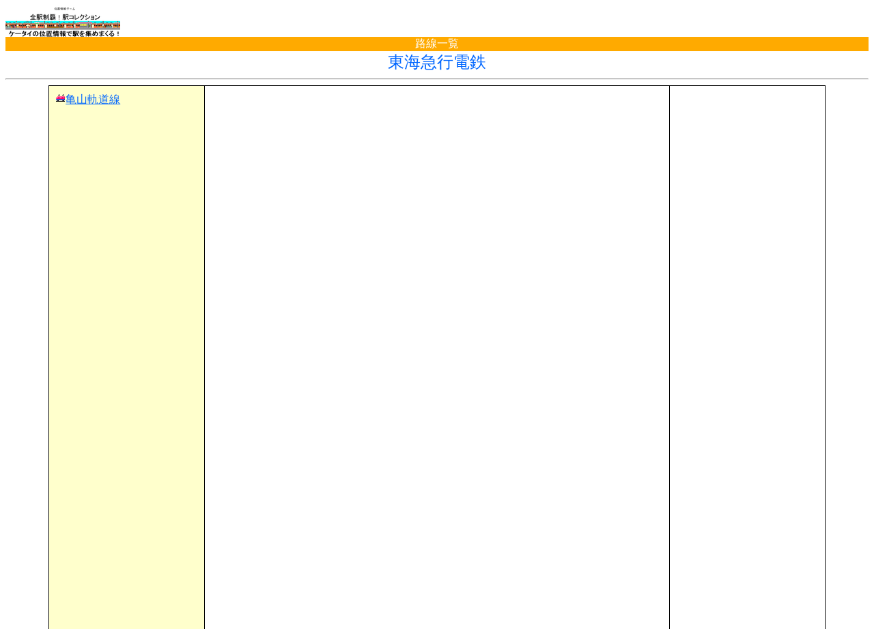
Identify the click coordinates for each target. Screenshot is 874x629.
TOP (28, 590)
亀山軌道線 (93, 99)
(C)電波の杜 (437, 615)
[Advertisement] (437, 113)
